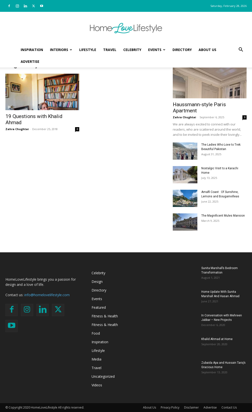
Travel (109, 49)
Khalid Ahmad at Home (217, 339)
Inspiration (32, 49)
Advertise (30, 61)
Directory (182, 49)
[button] (241, 50)
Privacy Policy (170, 407)
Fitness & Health (105, 316)
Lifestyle (87, 49)
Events (156, 49)
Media (96, 359)
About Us (207, 49)
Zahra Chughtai (17, 129)
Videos (97, 385)
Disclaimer (191, 407)
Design (97, 281)
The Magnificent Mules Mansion (223, 215)
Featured (99, 307)
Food (96, 333)
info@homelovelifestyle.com (47, 294)
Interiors (61, 49)
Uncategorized (103, 376)
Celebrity (132, 49)
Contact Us (229, 407)
